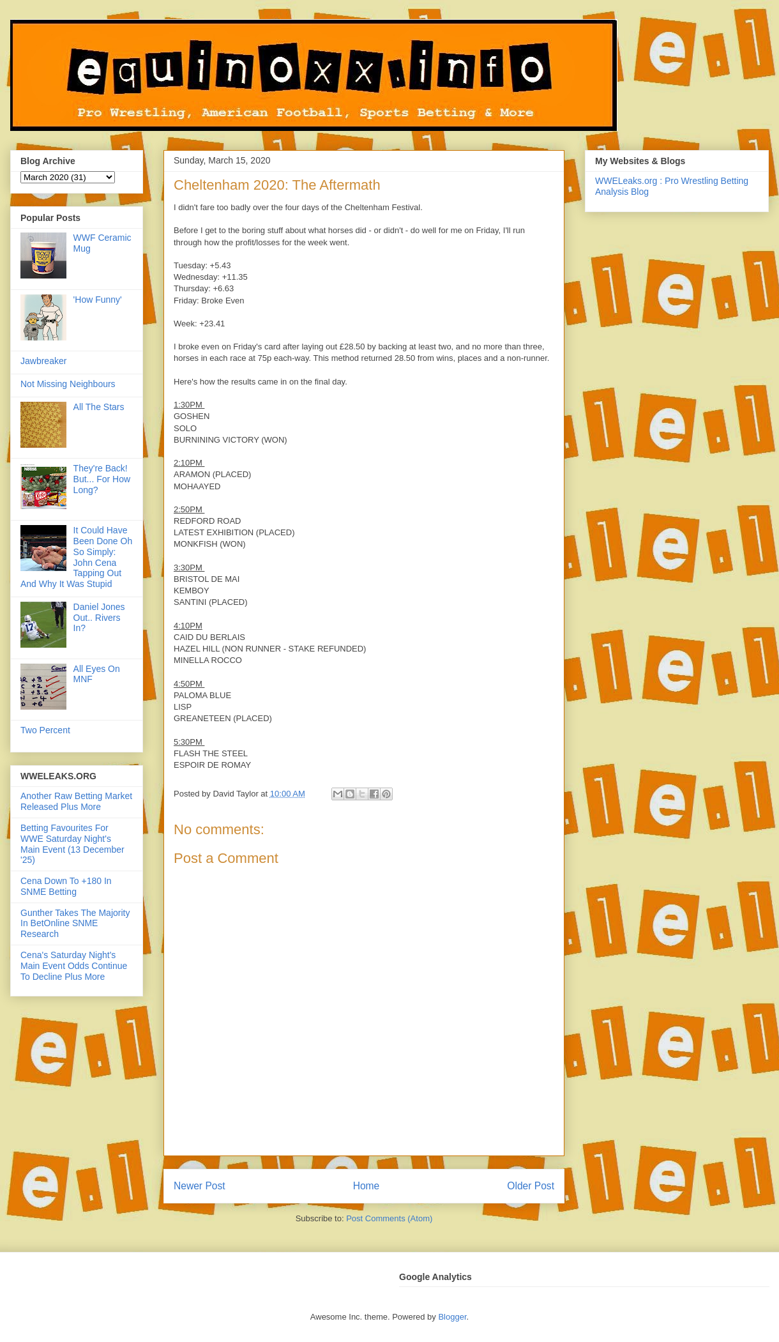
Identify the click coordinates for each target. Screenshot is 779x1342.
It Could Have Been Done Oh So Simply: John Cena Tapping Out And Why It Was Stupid (76, 557)
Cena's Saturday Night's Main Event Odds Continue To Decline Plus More (73, 966)
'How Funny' (97, 299)
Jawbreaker (43, 361)
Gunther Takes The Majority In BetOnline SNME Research (75, 924)
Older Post (530, 1185)
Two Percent (45, 730)
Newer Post (199, 1185)
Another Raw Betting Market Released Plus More (76, 801)
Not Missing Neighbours (68, 384)
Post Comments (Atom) (389, 1218)
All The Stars (99, 407)
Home (366, 1185)
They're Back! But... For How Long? (101, 479)
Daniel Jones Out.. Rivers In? (99, 618)
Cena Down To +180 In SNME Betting (66, 886)
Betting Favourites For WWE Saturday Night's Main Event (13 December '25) (72, 844)
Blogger (452, 1317)
